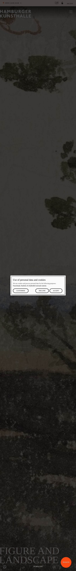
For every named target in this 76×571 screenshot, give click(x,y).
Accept (56, 290)
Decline (42, 290)
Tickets (66, 562)
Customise (20, 290)
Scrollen (38, 566)
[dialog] (38, 285)
